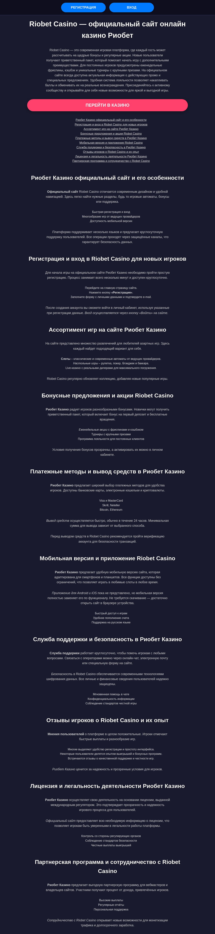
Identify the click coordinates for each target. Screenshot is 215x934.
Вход (131, 7)
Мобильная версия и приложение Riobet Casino (111, 142)
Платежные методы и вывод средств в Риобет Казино (111, 138)
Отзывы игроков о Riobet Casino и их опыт (111, 151)
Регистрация (83, 7)
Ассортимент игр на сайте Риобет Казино (111, 129)
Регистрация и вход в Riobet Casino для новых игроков (111, 124)
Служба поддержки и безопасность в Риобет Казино (111, 147)
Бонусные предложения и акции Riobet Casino (111, 133)
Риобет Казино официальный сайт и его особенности (111, 119)
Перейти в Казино (107, 105)
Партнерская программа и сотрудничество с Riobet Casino (111, 160)
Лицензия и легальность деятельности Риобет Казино (111, 156)
